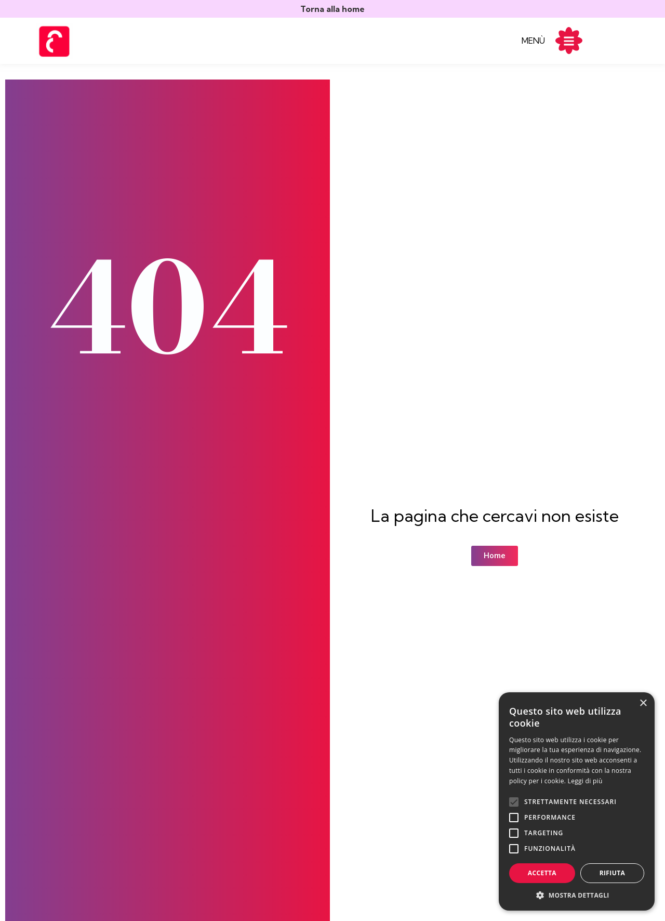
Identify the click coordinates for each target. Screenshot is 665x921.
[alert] (577, 801)
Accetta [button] (542, 873)
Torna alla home (332, 9)
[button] (576, 895)
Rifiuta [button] (613, 873)
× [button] (643, 703)
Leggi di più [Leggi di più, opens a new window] (585, 781)
